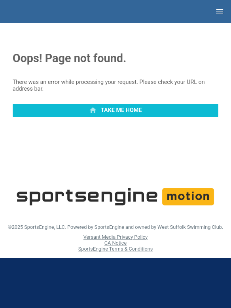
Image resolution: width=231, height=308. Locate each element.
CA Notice (115, 243)
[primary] (116, 110)
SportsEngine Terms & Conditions (115, 249)
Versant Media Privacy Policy (115, 237)
